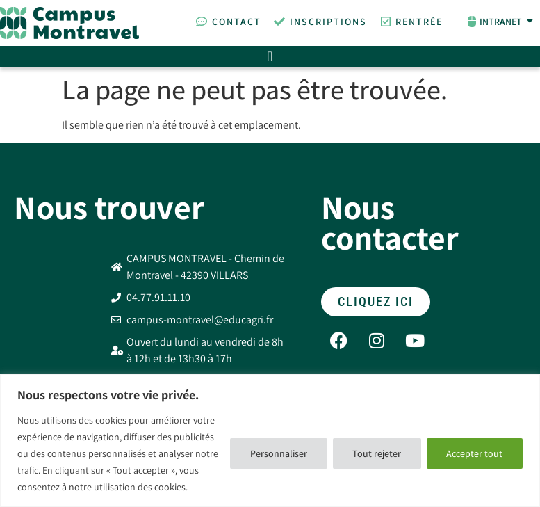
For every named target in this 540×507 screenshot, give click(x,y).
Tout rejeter (376, 453)
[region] (270, 440)
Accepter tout (474, 453)
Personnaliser (277, 453)
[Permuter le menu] (270, 56)
